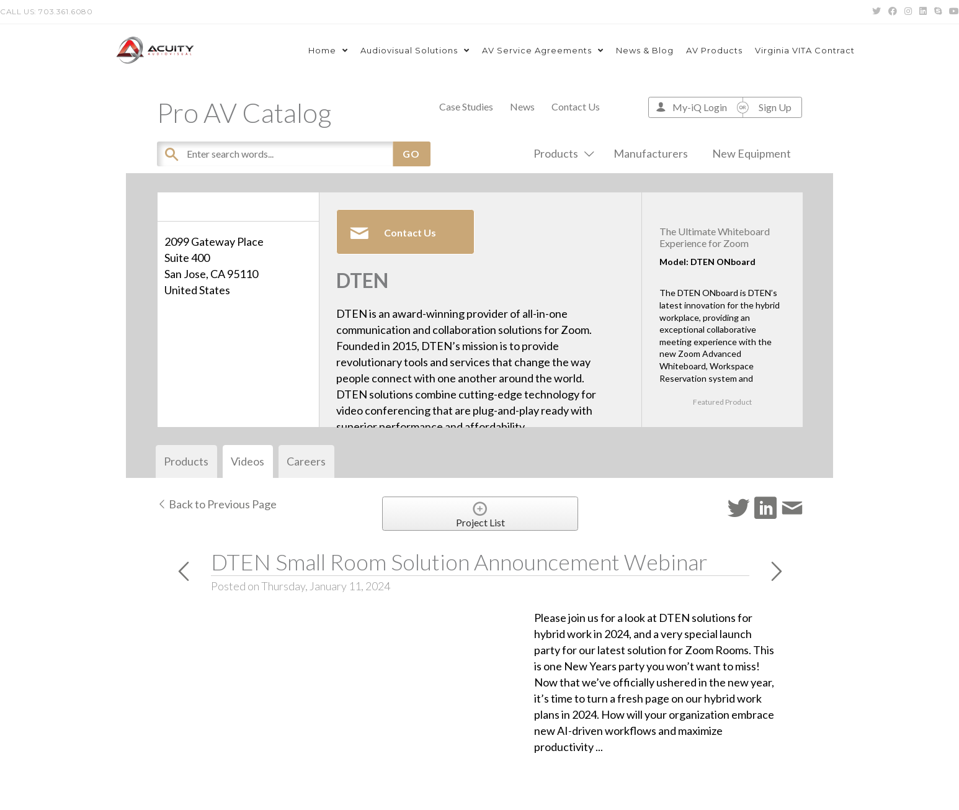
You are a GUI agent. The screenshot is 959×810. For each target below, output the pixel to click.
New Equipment (751, 153)
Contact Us (575, 106)
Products (561, 153)
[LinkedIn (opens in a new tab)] (923, 12)
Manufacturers (650, 153)
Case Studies (466, 106)
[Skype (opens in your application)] (937, 12)
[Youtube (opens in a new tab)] (952, 12)
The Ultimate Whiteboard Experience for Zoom (714, 237)
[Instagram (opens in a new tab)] (908, 12)
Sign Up (775, 107)
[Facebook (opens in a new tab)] (893, 12)
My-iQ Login (699, 107)
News (522, 106)
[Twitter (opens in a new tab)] (876, 12)
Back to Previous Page (217, 504)
